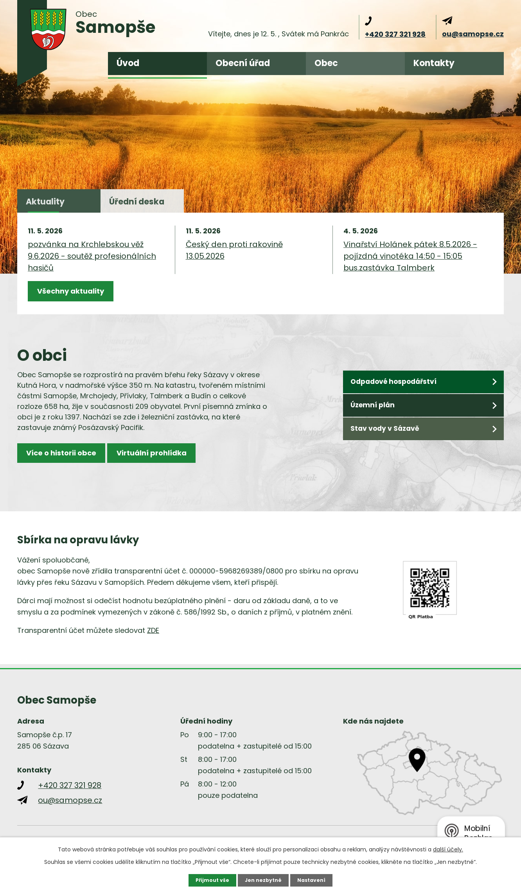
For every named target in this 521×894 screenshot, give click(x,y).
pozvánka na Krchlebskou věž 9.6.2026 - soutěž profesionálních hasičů (92, 262)
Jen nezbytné (263, 879)
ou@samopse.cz (473, 34)
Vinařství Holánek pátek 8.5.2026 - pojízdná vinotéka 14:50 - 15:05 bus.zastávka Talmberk (410, 262)
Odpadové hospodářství (399, 395)
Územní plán (377, 420)
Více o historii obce (69, 468)
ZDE (153, 642)
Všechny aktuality (78, 300)
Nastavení (315, 879)
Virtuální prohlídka (175, 468)
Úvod (128, 63)
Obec (326, 63)
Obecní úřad (243, 63)
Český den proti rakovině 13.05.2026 (234, 256)
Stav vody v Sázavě (389, 445)
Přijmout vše (208, 879)
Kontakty (434, 63)
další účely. (448, 848)
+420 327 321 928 (395, 34)
